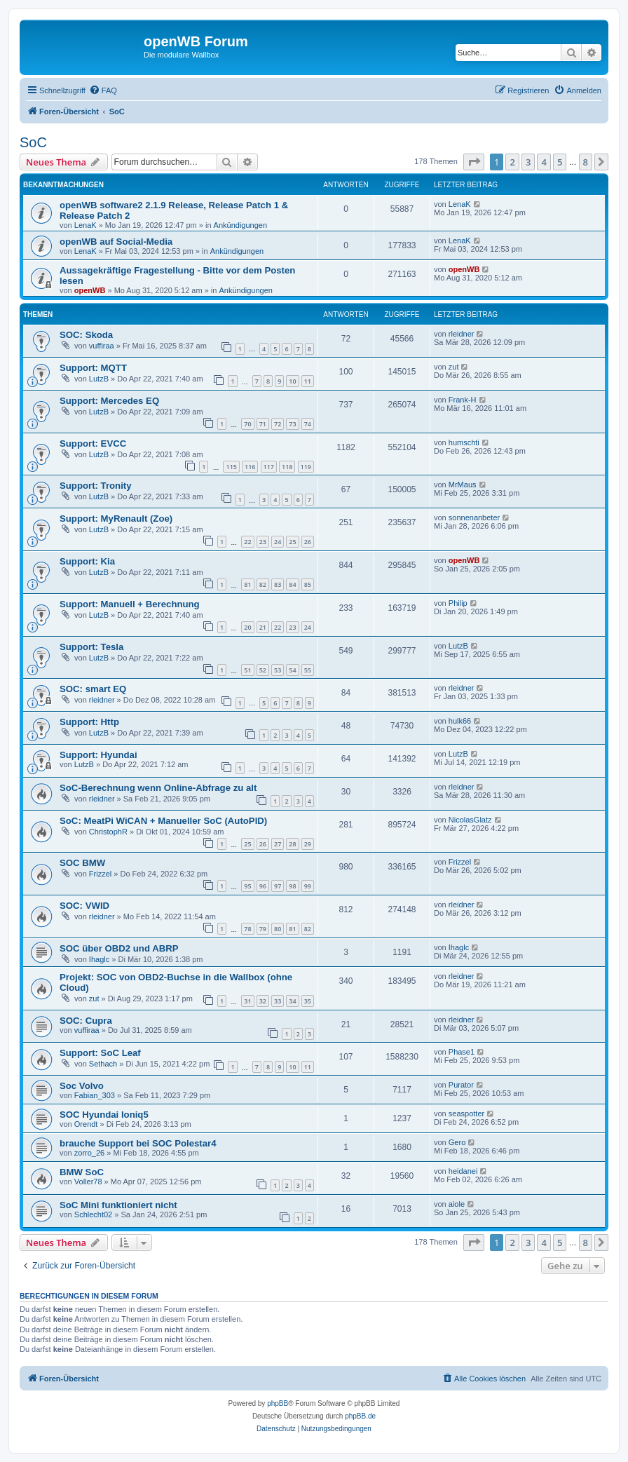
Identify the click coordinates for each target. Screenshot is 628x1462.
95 (247, 886)
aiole (457, 1204)
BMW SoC (82, 1172)
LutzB (99, 378)
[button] (473, 162)
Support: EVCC (93, 443)
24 (277, 541)
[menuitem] (103, 90)
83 (277, 584)
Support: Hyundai (98, 755)
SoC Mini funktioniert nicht (118, 1205)
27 (277, 843)
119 (306, 466)
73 (292, 423)
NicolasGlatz (470, 819)
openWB (90, 290)
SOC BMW (82, 863)
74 (307, 423)
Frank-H (463, 399)
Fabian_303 (94, 1095)
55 (307, 670)
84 (292, 584)
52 (262, 670)
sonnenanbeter (474, 517)
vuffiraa (101, 345)
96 (262, 886)
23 (262, 541)
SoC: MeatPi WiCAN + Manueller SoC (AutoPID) (163, 820)
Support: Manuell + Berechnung (130, 604)
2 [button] (512, 162)
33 (277, 1001)
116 (250, 466)
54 (292, 670)
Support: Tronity (96, 485)
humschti (464, 442)
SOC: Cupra (86, 1020)
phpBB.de (360, 1416)
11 (307, 381)
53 (277, 670)
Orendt (86, 1124)
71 (262, 423)
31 (247, 1001)
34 (292, 1001)
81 (247, 584)
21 (262, 627)
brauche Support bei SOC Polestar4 (138, 1143)
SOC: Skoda (86, 335)
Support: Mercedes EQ (109, 400)
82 (262, 584)
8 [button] (585, 162)
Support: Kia (87, 561)
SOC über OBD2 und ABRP (119, 948)
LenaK (85, 225)
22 (247, 541)
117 (269, 466)
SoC (33, 142)
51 (247, 670)
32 (262, 1001)
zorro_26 (89, 1153)
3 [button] (528, 162)
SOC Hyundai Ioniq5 (104, 1114)
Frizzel (100, 873)
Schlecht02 (93, 1214)
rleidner (462, 334)
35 (307, 1001)
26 (307, 541)
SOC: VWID (84, 905)
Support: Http (89, 722)
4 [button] (543, 162)
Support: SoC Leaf (100, 1053)
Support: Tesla (91, 647)
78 (247, 928)
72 (277, 423)
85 (307, 584)
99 (307, 886)
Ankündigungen (240, 225)
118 (287, 466)
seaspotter (466, 1113)
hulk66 (460, 721)
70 (247, 423)
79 (262, 928)
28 (292, 843)
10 (292, 381)
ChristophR (108, 831)
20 (247, 627)
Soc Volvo (82, 1086)
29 (307, 843)
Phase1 (462, 1052)
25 (292, 541)
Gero (457, 1142)
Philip (458, 603)
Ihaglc (99, 959)
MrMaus (463, 484)
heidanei (463, 1171)
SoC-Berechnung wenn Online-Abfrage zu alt (158, 788)
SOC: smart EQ (93, 689)
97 (277, 886)
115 (231, 466)
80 (277, 928)
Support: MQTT (93, 368)
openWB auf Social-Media (116, 241)
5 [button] (559, 162)
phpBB (277, 1403)
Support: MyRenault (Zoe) (116, 518)
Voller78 (88, 1181)
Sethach (103, 1064)
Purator (461, 1085)
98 (292, 886)
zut (454, 367)
